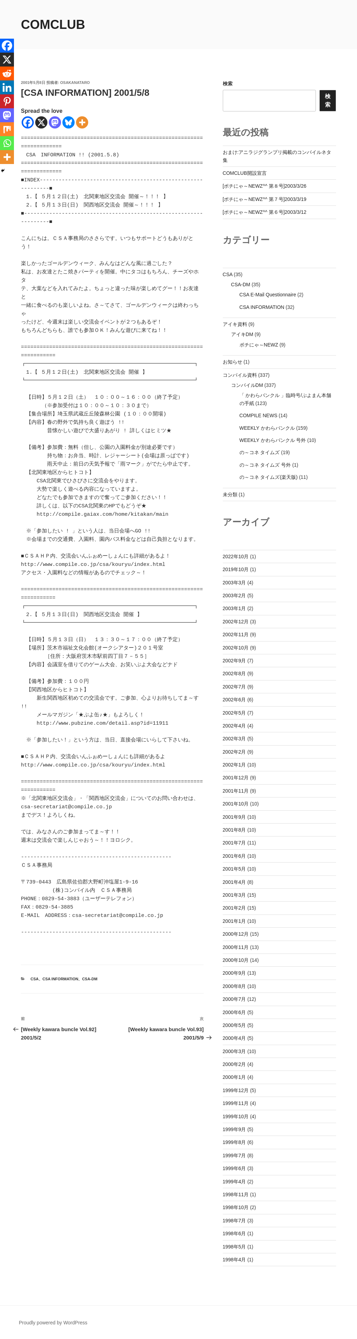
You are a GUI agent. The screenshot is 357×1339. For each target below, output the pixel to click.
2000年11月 (236, 947)
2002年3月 (234, 738)
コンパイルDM (247, 385)
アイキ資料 (235, 324)
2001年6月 (234, 856)
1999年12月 (236, 1090)
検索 (228, 83)
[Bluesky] (68, 122)
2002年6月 (234, 699)
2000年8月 (234, 986)
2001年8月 (234, 830)
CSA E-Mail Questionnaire (268, 294)
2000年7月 (234, 999)
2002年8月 (234, 673)
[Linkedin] (7, 87)
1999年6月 (234, 1168)
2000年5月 (234, 1025)
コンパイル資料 (240, 375)
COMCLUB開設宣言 (245, 173)
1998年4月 (234, 1259)
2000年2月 (234, 1064)
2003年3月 (234, 582)
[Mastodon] (55, 122)
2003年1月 (234, 608)
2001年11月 (236, 791)
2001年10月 (236, 804)
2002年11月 (236, 634)
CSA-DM (89, 979)
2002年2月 (234, 752)
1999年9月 (234, 1129)
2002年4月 (234, 726)
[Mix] (7, 129)
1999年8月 (234, 1142)
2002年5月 (234, 713)
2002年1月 (234, 765)
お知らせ (232, 362)
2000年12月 (236, 934)
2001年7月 (234, 843)
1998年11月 (236, 1194)
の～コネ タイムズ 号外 (265, 465)
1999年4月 (234, 1181)
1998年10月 (236, 1207)
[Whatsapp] (7, 143)
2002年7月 (234, 687)
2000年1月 (234, 1077)
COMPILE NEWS (259, 415)
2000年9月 (234, 973)
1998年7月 (234, 1220)
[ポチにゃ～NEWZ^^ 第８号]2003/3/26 (264, 186)
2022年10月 (236, 556)
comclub (53, 24)
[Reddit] (7, 73)
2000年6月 (234, 1012)
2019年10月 (236, 569)
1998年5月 (234, 1247)
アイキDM (242, 334)
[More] (82, 122)
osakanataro (75, 82)
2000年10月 (236, 960)
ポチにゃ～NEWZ (259, 345)
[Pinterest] (7, 101)
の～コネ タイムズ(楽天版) (269, 477)
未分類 (230, 494)
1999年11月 (236, 1103)
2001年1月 (234, 921)
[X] (41, 122)
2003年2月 (234, 595)
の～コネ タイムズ (260, 452)
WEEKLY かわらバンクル (267, 428)
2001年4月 (234, 882)
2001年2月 (234, 908)
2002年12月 (236, 621)
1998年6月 (234, 1233)
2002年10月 (236, 648)
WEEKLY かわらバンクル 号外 (273, 440)
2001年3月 (234, 895)
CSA (35, 979)
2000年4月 (234, 1038)
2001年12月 (236, 777)
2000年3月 (234, 1051)
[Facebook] (28, 122)
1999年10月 (236, 1116)
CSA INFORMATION (60, 979)
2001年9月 (234, 817)
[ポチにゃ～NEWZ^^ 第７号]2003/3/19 (264, 199)
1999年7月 (234, 1155)
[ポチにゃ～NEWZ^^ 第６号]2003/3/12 (264, 212)
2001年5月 (234, 869)
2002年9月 (234, 660)
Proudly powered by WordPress (53, 1322)
